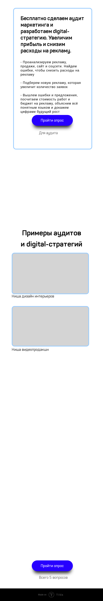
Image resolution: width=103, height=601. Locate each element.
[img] (50, 273)
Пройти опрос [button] (52, 120)
